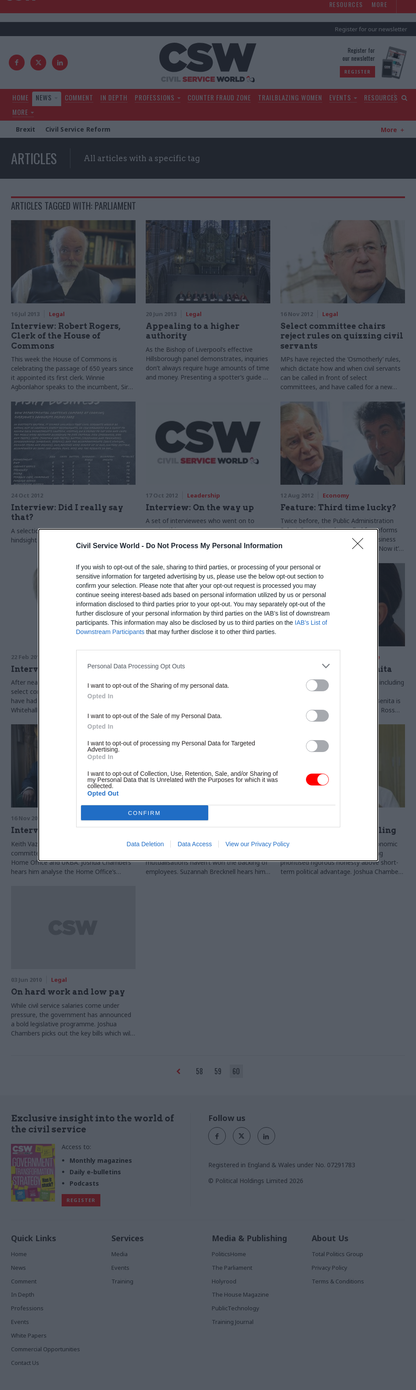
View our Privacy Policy (257, 844)
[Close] (360, 546)
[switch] (317, 685)
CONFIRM (144, 812)
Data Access (194, 844)
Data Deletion (145, 844)
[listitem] (208, 666)
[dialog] (208, 695)
